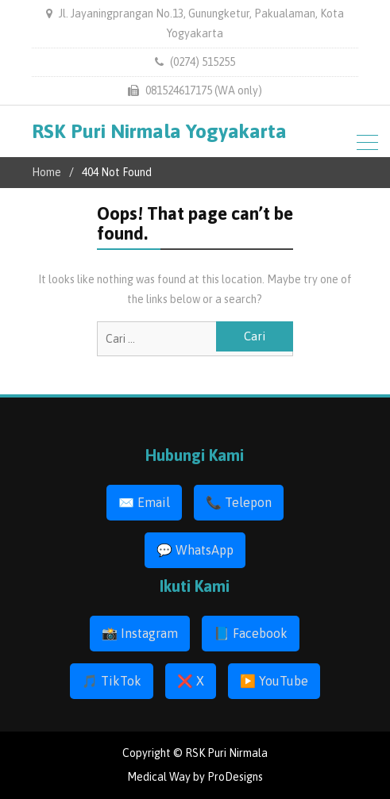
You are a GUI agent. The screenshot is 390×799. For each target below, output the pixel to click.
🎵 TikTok (111, 681)
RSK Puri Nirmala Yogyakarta (159, 131)
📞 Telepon (239, 502)
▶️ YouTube (274, 681)
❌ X (190, 681)
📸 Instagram (140, 633)
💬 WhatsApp (195, 550)
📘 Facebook (251, 633)
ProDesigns (235, 776)
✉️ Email (144, 502)
